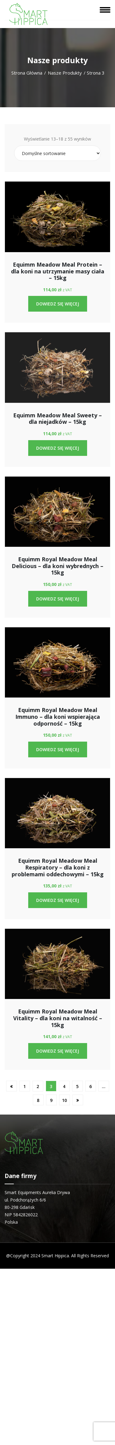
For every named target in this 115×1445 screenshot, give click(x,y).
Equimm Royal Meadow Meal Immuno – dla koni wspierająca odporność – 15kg (57, 716)
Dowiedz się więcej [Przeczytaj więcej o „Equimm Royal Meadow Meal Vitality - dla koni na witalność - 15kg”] (57, 1051)
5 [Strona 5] (77, 1086)
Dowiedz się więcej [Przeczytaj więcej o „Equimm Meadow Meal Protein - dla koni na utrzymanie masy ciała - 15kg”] (57, 304)
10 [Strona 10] (64, 1100)
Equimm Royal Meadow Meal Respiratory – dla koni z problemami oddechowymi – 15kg (58, 867)
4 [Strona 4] (64, 1086)
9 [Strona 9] (51, 1100)
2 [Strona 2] (37, 1086)
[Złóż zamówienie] (57, 153)
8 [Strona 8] (38, 1100)
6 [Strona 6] (90, 1086)
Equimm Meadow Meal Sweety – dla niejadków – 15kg (57, 418)
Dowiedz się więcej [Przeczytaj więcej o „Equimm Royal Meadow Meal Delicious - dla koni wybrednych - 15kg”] (57, 599)
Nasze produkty (65, 73)
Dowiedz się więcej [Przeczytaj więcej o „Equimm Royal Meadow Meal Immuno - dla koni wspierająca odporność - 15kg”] (57, 749)
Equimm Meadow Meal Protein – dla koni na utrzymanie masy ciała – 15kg (57, 271)
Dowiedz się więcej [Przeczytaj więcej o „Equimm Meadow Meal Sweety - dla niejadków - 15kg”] (57, 448)
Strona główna (26, 73)
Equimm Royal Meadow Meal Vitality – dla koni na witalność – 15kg (57, 1018)
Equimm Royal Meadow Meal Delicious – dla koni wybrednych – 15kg (57, 565)
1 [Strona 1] (24, 1086)
